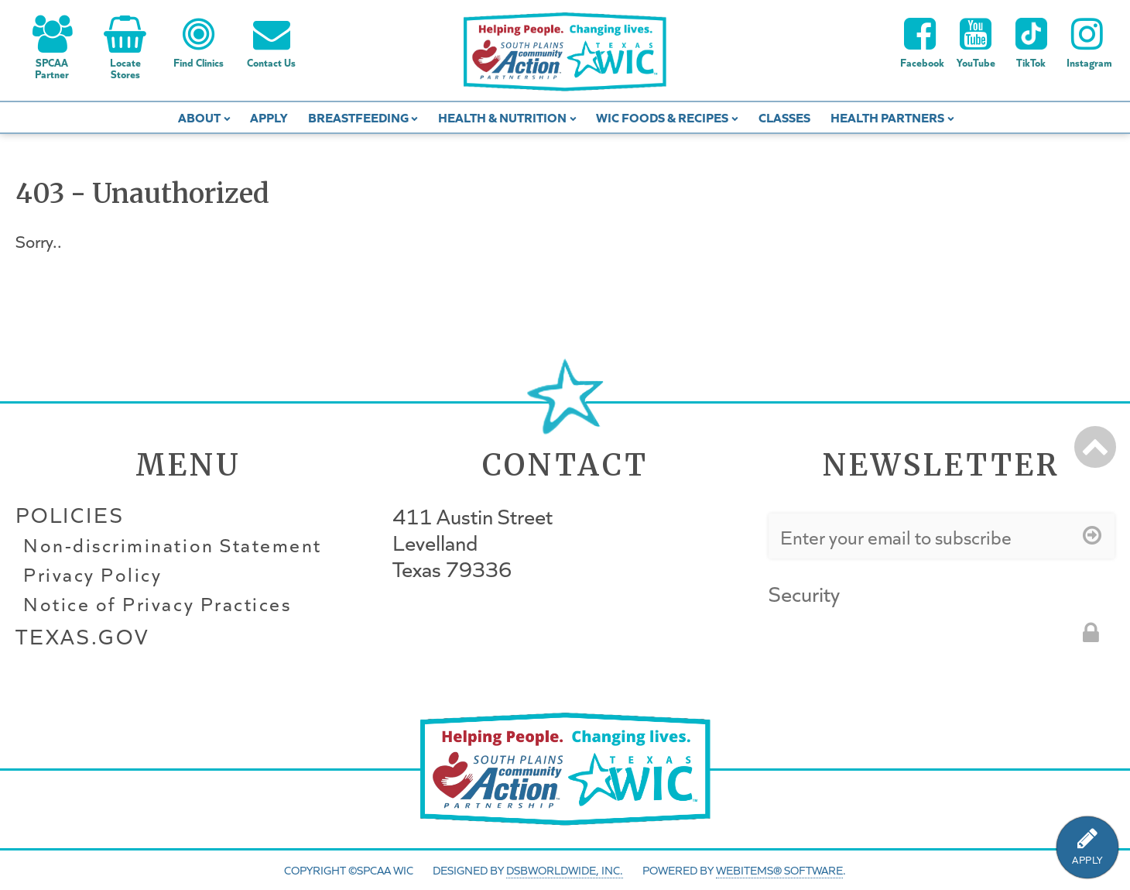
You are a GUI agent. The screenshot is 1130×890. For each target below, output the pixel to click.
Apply (268, 116)
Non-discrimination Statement (172, 545)
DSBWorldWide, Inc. (564, 870)
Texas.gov (82, 636)
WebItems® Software (779, 870)
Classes (784, 116)
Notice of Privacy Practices (157, 604)
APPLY (1087, 860)
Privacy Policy (92, 575)
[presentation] (886, 641)
